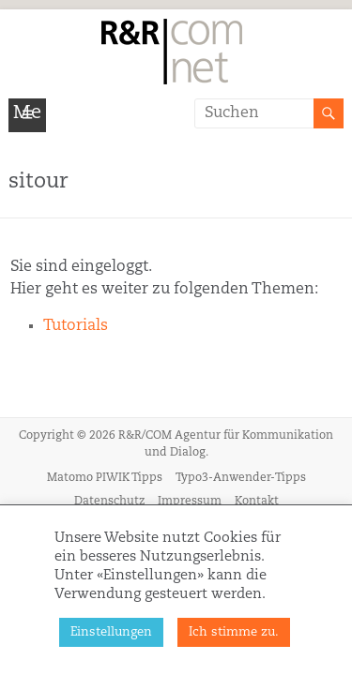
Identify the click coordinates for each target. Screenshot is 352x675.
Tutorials (75, 326)
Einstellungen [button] (111, 632)
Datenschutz (109, 501)
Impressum (190, 501)
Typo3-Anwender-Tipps (241, 478)
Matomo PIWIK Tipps (104, 478)
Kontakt (257, 501)
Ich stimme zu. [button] (234, 632)
